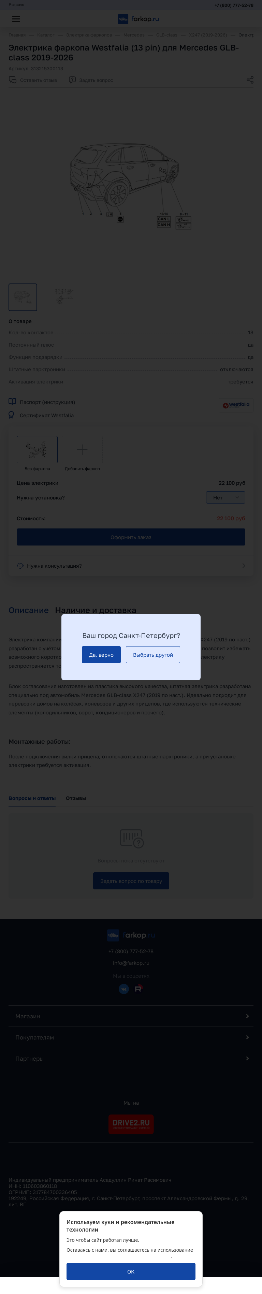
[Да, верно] (101, 654)
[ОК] (131, 1271)
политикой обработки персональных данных (119, 1256)
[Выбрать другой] (153, 654)
